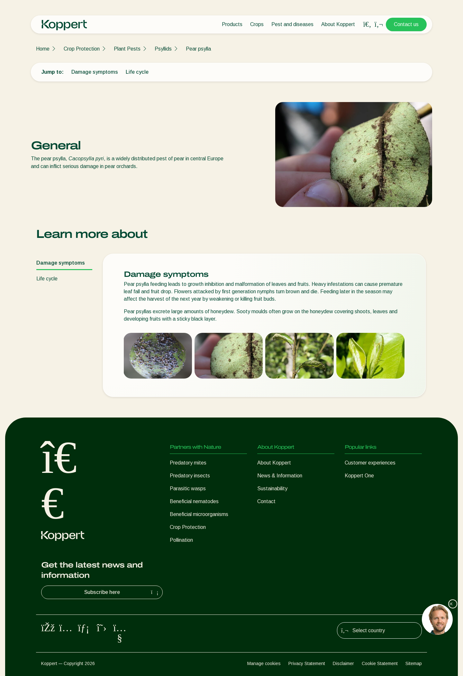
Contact (266, 501)
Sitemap (413, 663)
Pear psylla (198, 49)
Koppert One (359, 475)
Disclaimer (343, 663)
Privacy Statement (306, 663)
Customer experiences (370, 462)
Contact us (406, 24)
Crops (257, 24)
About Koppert (338, 24)
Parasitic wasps (188, 488)
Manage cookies (264, 663)
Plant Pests (127, 49)
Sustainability (272, 488)
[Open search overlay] (367, 24)
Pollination (181, 540)
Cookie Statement (380, 663)
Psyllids (163, 49)
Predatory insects (190, 475)
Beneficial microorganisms (199, 514)
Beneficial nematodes (194, 501)
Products (232, 24)
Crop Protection (82, 49)
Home (43, 49)
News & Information (279, 475)
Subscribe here (122, 592)
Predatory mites (188, 462)
